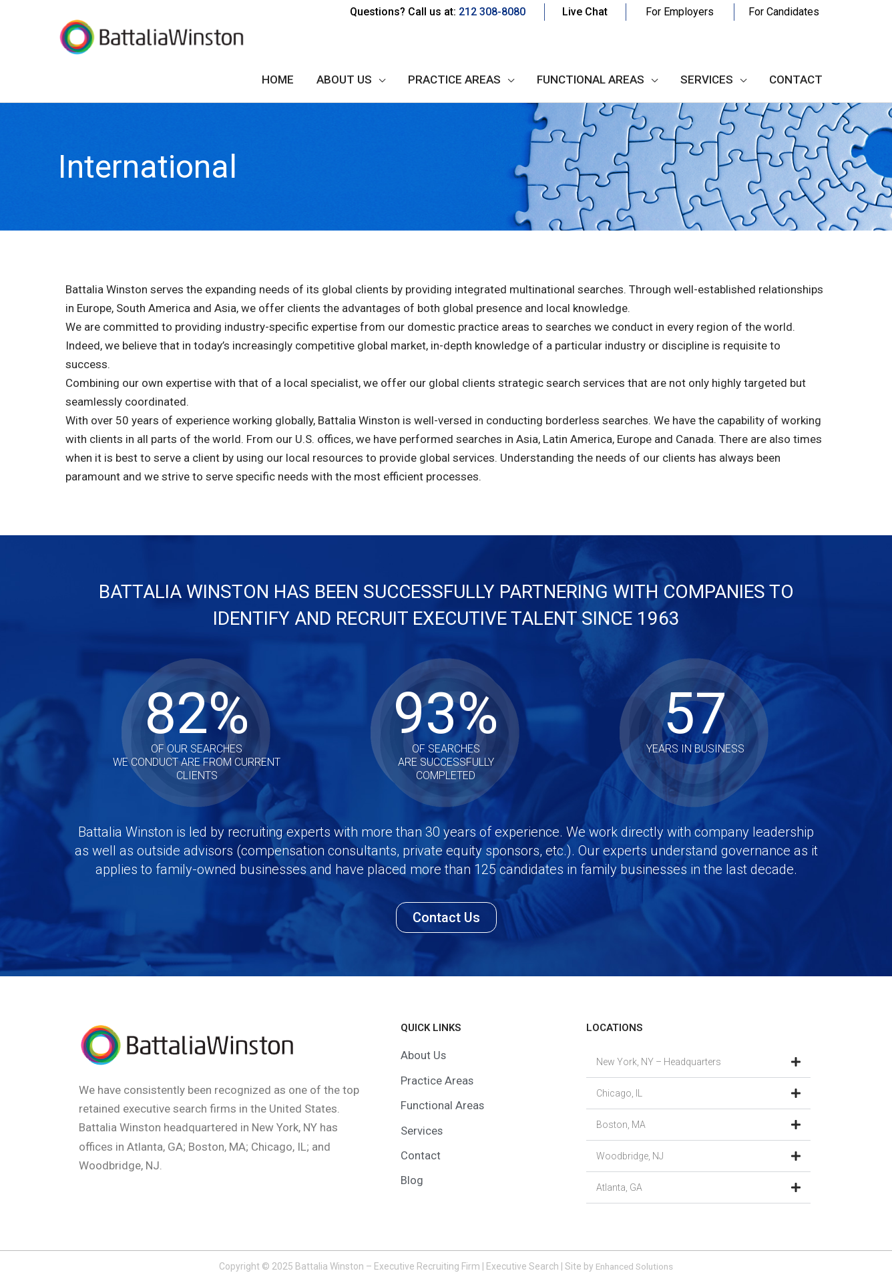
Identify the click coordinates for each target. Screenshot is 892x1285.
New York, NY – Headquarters (658, 1061)
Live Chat (585, 11)
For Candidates (783, 11)
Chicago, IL (619, 1093)
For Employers (680, 11)
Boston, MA (621, 1124)
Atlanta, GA (619, 1187)
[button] (698, 1062)
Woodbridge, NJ (630, 1156)
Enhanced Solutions (634, 1266)
